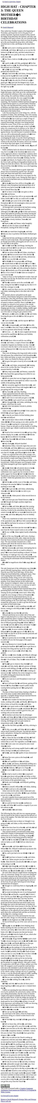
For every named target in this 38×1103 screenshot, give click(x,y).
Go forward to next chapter (9, 1096)
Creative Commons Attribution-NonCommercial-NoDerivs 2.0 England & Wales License (18, 1090)
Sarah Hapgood (8, 27)
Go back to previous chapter (11, 2)
